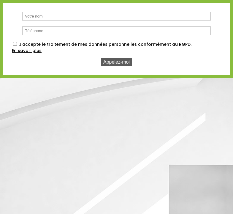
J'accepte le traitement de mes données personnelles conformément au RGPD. (105, 44)
